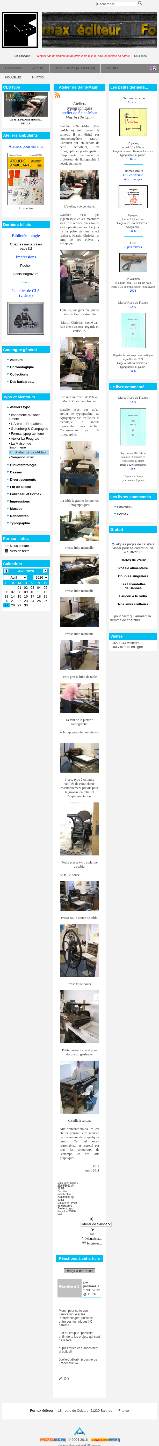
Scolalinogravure (26, 274)
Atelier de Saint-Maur (31, 452)
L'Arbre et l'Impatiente (27, 424)
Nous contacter (21, 546)
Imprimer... (92, 1243)
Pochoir (26, 265)
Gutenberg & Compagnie (29, 429)
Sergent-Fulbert (22, 457)
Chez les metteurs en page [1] (26, 246)
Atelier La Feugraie (25, 438)
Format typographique (27, 434)
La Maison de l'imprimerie (20, 445)
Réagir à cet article (79, 1271)
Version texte (19, 551)
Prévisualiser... (92, 1237)
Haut (79, 1433)
